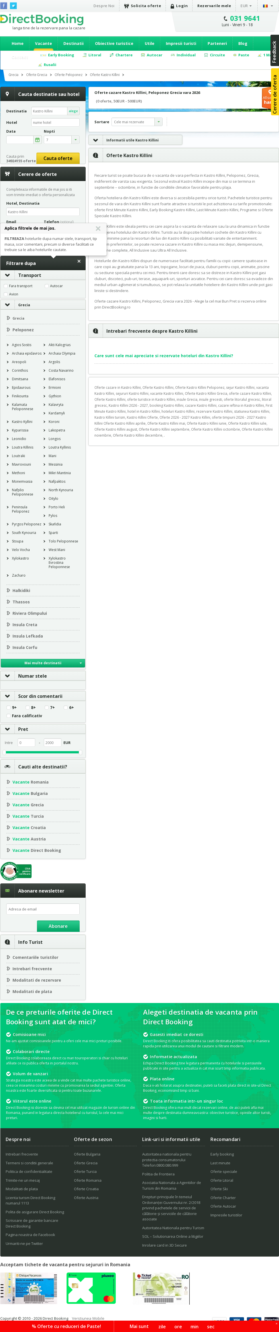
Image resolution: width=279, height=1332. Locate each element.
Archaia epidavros (27, 353)
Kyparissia (20, 430)
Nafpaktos (57, 481)
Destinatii (73, 43)
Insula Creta (25, 624)
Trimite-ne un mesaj (23, 1180)
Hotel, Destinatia (23, 203)
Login (179, 6)
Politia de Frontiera (158, 1174)
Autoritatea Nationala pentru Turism (173, 1227)
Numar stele (24, 676)
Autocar (56, 286)
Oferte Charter (223, 1197)
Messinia (56, 464)
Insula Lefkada (28, 636)
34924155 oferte (21, 160)
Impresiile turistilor (226, 1215)
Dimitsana (20, 379)
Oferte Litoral (221, 1180)
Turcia (28, 816)
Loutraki (18, 456)
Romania (31, 782)
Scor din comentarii (32, 696)
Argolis (54, 362)
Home (18, 43)
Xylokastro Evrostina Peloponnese (59, 562)
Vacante (43, 43)
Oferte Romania (88, 1180)
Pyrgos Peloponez (26, 524)
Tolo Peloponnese (63, 541)
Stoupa (17, 541)
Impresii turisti (181, 43)
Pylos (53, 515)
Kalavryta (56, 404)
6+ (71, 707)
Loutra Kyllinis (60, 447)
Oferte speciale (223, 1171)
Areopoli (19, 362)
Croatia (29, 827)
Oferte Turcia (85, 1171)
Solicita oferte (142, 6)
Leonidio (19, 439)
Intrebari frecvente (32, 968)
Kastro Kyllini (22, 422)
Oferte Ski (219, 1188)
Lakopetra (57, 430)
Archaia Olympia (62, 353)
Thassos (21, 602)
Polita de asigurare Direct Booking (35, 1211)
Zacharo (19, 575)
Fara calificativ (27, 716)
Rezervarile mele (214, 5)
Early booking (222, 1154)
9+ (14, 707)
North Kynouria (61, 490)
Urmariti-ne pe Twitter (24, 1243)
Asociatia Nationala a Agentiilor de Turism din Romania (171, 1185)
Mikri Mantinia (60, 473)
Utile (149, 43)
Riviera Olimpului (30, 613)
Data (11, 131)
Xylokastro (20, 558)
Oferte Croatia (86, 1188)
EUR (244, 5)
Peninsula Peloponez (20, 509)
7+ (52, 707)
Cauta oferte (58, 158)
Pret (14, 729)
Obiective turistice (114, 43)
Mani (52, 456)
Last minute (220, 1163)
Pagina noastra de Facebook (30, 1234)
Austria (29, 839)
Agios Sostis (21, 345)
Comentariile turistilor (35, 957)
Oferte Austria (86, 1197)
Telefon (59, 221)
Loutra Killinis (22, 447)
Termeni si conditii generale (29, 1163)
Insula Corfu (25, 647)
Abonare (58, 926)
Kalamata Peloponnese (22, 406)
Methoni (18, 473)
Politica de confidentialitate (29, 1171)
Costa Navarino (61, 370)
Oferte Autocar (223, 1206)
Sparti (53, 533)
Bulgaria (30, 793)
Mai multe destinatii (42, 663)
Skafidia (55, 524)
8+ (33, 707)
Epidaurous (21, 387)
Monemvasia (22, 481)
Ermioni (55, 387)
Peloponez (23, 329)
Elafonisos (57, 379)
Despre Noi (104, 5)
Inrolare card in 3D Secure (164, 1245)
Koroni (54, 422)
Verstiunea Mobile (88, 1318)
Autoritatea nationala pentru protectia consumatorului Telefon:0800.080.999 (166, 1160)
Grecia (24, 305)
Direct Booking (41, 19)
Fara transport (20, 286)
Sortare (101, 121)
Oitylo (53, 498)
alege (73, 111)
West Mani (57, 550)
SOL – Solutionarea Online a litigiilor (172, 1236)
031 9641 (245, 18)
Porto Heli (57, 507)
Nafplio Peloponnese (22, 492)
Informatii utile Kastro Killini (124, 140)
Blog (242, 43)
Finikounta (20, 396)
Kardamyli (57, 413)
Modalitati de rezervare (37, 980)
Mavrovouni (21, 464)
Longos (55, 439)
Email (11, 221)
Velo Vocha (21, 550)
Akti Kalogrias (60, 345)
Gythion (55, 396)
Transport (21, 275)
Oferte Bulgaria (87, 1154)
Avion (13, 294)
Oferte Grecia (86, 1163)
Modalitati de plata (32, 991)
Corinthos (20, 370)
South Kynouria (24, 533)
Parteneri (217, 43)
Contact (20, 57)
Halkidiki (21, 590)
